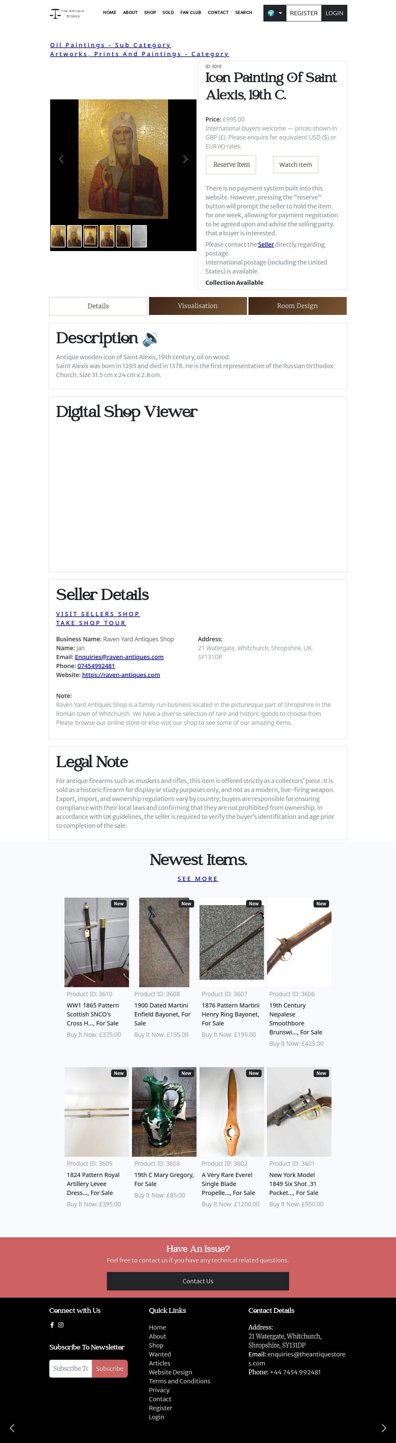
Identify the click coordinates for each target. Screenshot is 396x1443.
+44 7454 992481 (295, 1372)
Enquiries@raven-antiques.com (119, 657)
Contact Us (198, 1281)
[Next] (384, 1428)
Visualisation (198, 306)
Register (160, 1408)
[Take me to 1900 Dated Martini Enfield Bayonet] (164, 975)
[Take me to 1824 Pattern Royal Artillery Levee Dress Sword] (97, 1140)
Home (157, 1327)
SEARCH (243, 13)
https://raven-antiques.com (121, 675)
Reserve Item (232, 164)
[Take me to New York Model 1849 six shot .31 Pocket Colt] (299, 1140)
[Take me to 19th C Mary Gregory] (164, 1140)
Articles (159, 1363)
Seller (266, 244)
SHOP (150, 13)
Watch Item (296, 164)
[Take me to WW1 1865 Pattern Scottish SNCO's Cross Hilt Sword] (97, 975)
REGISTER (304, 13)
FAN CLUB (190, 13)
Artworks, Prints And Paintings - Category (139, 54)
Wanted (160, 1354)
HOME (109, 13)
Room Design (297, 306)
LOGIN (334, 13)
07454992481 (96, 666)
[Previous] (12, 1428)
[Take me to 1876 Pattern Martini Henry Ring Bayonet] (231, 975)
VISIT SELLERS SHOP (98, 614)
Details (98, 306)
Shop (156, 1345)
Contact (160, 1399)
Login (157, 1417)
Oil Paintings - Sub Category (110, 45)
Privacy (159, 1390)
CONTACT (218, 13)
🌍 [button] (271, 13)
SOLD (168, 13)
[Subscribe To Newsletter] (70, 1369)
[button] (61, 159)
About (157, 1336)
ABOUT (130, 13)
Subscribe (110, 1368)
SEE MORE (198, 879)
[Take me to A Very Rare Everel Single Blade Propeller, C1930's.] (231, 1140)
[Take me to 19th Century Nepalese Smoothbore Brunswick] (299, 975)
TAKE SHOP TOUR (91, 623)
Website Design (170, 1372)
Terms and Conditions (179, 1381)
